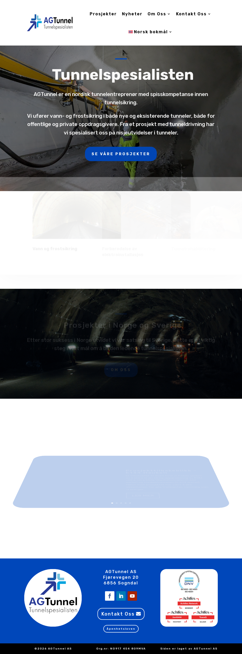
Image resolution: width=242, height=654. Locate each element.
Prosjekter (103, 14)
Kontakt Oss (191, 14)
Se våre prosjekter (121, 99)
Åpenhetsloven (121, 628)
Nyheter (132, 14)
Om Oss (157, 14)
